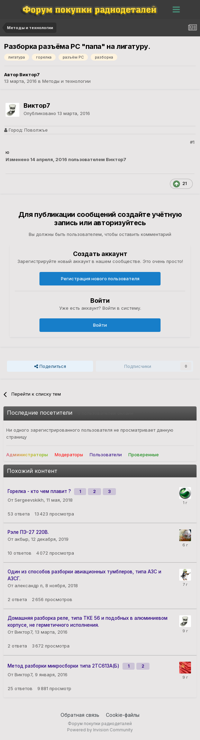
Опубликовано (57, 113)
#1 (192, 142)
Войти (100, 325)
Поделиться (50, 366)
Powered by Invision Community (100, 729)
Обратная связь (80, 715)
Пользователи (106, 454)
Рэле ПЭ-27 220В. (28, 532)
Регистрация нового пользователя (100, 278)
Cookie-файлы (122, 715)
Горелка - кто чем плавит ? (40, 491)
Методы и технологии (66, 81)
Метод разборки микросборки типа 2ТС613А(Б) (64, 666)
